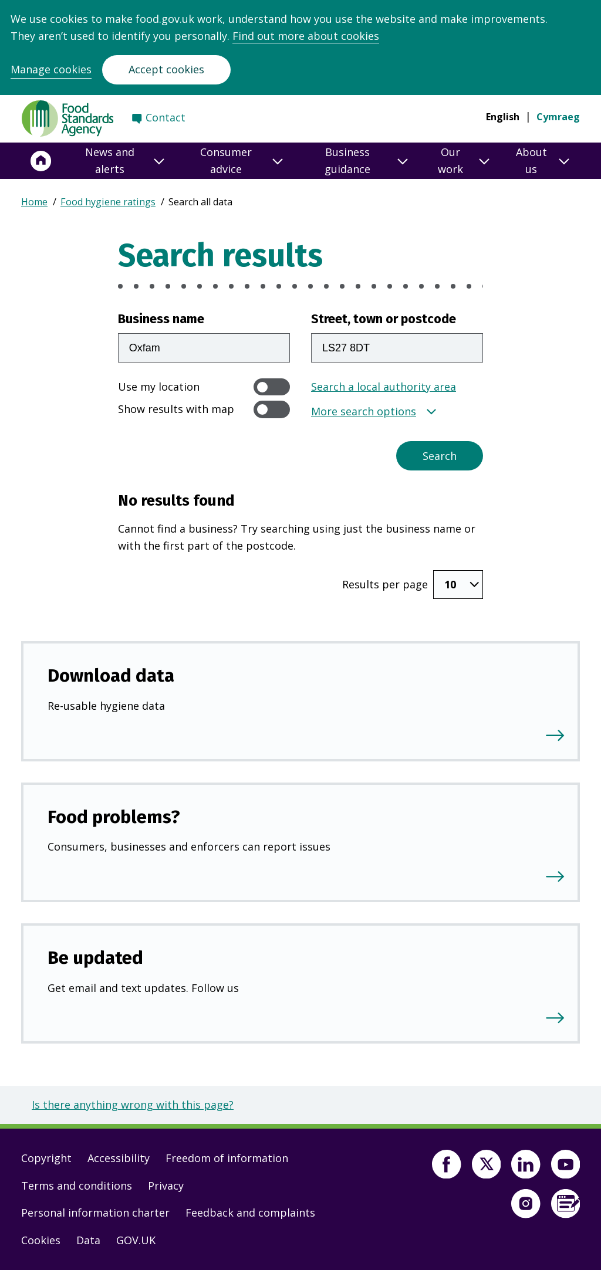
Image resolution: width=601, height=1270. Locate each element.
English (502, 116)
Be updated (95, 957)
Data (88, 1240)
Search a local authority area (383, 387)
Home (34, 201)
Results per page (385, 584)
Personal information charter (95, 1212)
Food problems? (114, 817)
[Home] (41, 161)
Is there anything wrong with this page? (133, 1105)
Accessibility (118, 1158)
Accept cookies (166, 69)
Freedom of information (227, 1158)
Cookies (40, 1240)
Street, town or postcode (383, 319)
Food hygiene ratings (108, 201)
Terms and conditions (76, 1185)
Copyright (46, 1158)
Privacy (166, 1185)
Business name (161, 319)
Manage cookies (51, 69)
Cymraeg (558, 116)
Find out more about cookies (305, 36)
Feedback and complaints (250, 1212)
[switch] (272, 386)
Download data (111, 675)
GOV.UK (136, 1240)
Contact (165, 117)
